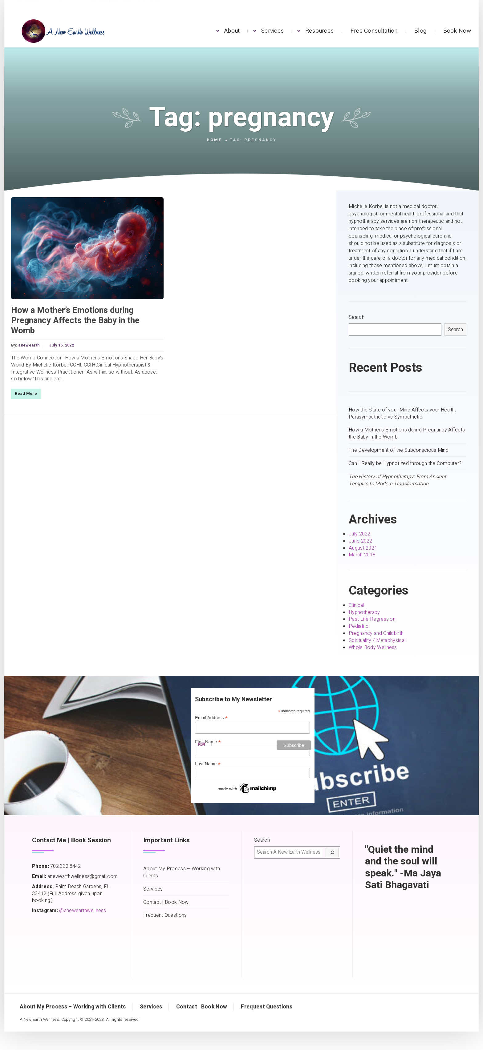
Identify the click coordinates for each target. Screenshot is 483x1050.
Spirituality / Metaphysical (377, 640)
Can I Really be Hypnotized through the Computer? (405, 463)
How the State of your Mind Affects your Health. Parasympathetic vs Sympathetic (402, 414)
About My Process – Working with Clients (181, 872)
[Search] (332, 852)
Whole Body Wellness (373, 647)
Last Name (208, 764)
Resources (319, 30)
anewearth (28, 345)
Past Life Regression (372, 619)
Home (214, 140)
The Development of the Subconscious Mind (398, 450)
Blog (420, 30)
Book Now (457, 30)
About (232, 30)
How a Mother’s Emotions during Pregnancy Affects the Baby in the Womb (74, 320)
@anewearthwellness (82, 910)
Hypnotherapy (364, 612)
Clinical (356, 605)
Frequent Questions (165, 915)
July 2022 (360, 534)
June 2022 (360, 541)
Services (272, 30)
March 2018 (362, 555)
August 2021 (363, 548)
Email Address (211, 718)
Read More (25, 394)
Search (356, 317)
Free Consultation (374, 30)
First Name (208, 742)
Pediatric (359, 626)
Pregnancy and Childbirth (376, 633)
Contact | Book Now (166, 902)
